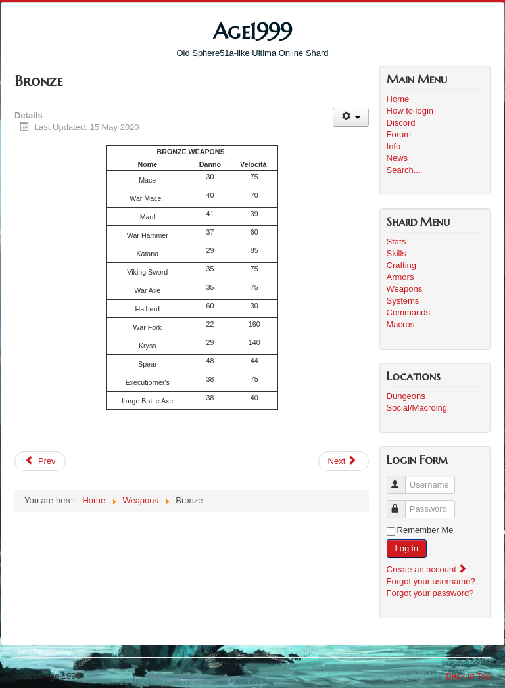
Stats (396, 241)
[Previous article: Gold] (40, 461)
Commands (408, 312)
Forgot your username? (431, 581)
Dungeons (406, 396)
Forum (399, 134)
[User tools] (351, 117)
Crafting (402, 265)
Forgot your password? (430, 593)
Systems (403, 301)
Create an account (427, 569)
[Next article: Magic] (344, 461)
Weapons (405, 289)
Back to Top (468, 676)
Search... (404, 170)
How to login (410, 111)
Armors (400, 277)
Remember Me (425, 530)
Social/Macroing (417, 408)
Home (398, 99)
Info (394, 146)
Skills (396, 253)
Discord (401, 122)
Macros (401, 324)
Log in (406, 548)
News (397, 158)
